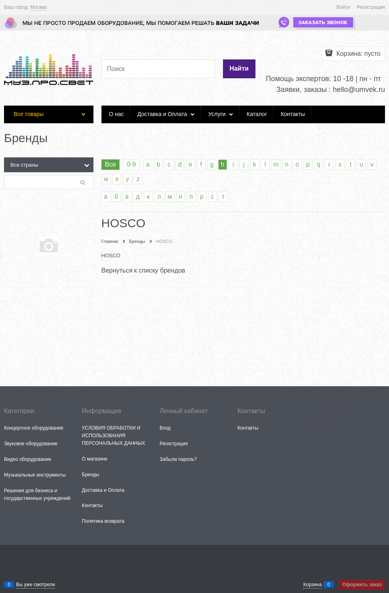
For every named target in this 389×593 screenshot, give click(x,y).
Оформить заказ (362, 584)
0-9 (131, 164)
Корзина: (357, 53)
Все (110, 164)
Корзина (312, 584)
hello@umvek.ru (359, 90)
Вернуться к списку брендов (143, 270)
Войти (343, 7)
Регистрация (371, 7)
